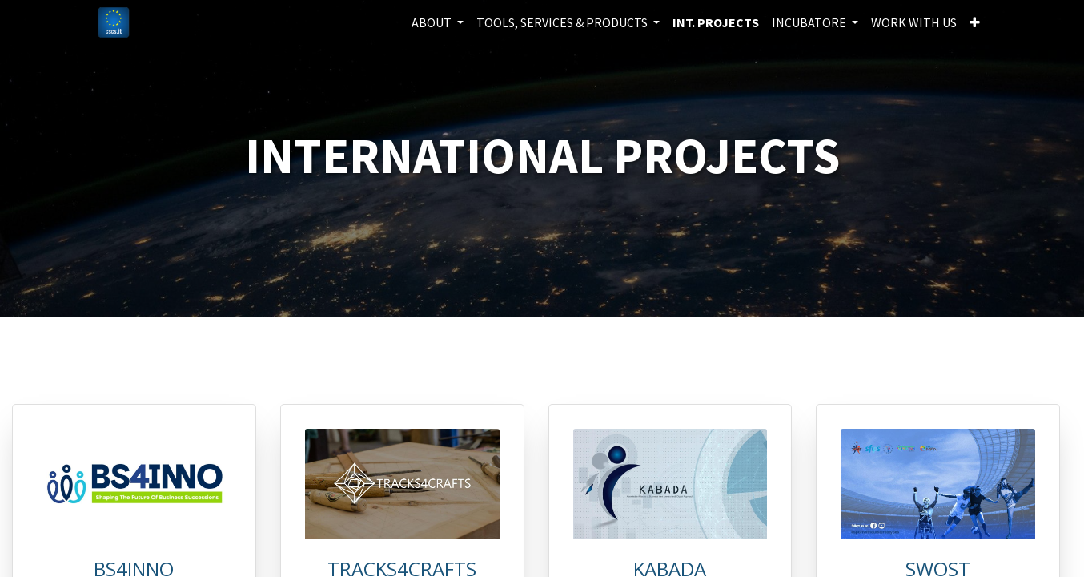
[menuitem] (715, 22)
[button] (974, 22)
